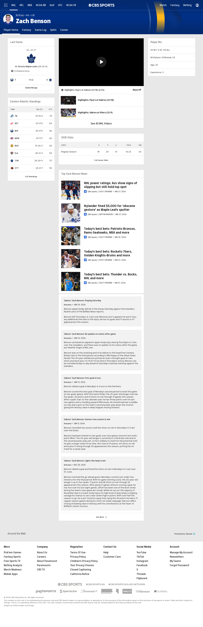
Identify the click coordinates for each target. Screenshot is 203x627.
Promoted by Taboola (184, 534)
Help (105, 552)
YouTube (141, 552)
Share (136, 90)
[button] (101, 62)
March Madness (13, 569)
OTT (17, 168)
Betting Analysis (13, 565)
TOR (17, 160)
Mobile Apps (11, 574)
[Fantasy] (26, 30)
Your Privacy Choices (82, 565)
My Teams (175, 561)
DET (16, 123)
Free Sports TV (12, 561)
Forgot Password (179, 565)
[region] (101, 62)
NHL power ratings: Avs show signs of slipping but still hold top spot (110, 185)
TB (16, 116)
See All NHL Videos (101, 123)
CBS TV (41, 569)
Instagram (142, 561)
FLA (16, 153)
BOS (17, 145)
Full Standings (31, 176)
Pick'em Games (12, 552)
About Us (42, 552)
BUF (16, 130)
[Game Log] (40, 30)
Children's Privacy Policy (84, 561)
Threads (141, 574)
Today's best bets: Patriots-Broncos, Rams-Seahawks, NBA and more (110, 230)
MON (17, 138)
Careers (41, 556)
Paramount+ (44, 565)
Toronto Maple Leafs (27, 66)
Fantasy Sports (12, 556)
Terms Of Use (77, 552)
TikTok (140, 556)
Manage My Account (181, 552)
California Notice (79, 574)
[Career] (64, 30)
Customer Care (112, 556)
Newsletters (177, 556)
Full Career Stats (101, 160)
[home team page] (31, 58)
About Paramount (47, 561)
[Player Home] (11, 30)
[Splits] (53, 30)
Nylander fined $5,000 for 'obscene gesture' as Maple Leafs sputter (109, 208)
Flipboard (142, 578)
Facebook (142, 565)
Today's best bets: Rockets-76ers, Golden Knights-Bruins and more (108, 253)
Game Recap (31, 87)
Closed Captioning (80, 569)
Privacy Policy (78, 556)
